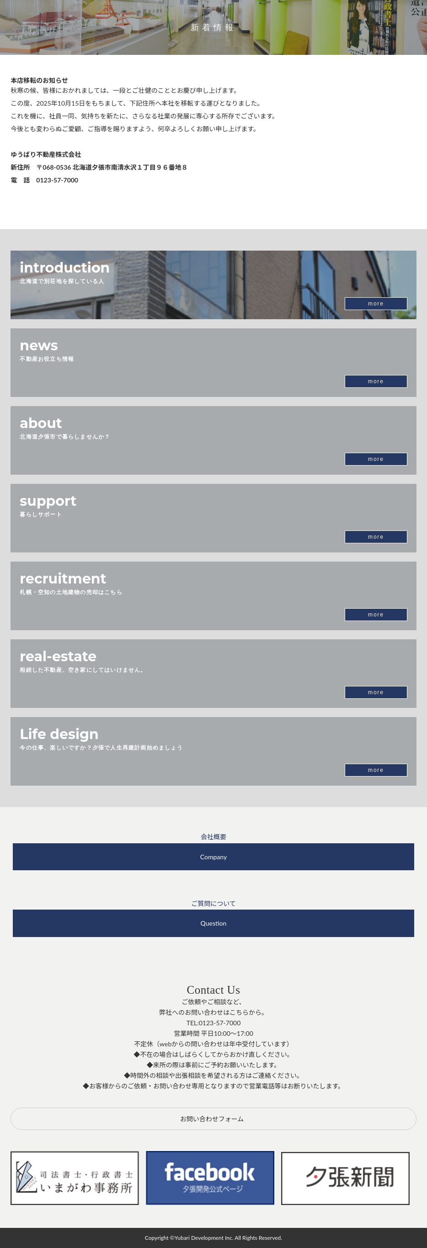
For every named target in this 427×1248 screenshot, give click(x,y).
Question (214, 923)
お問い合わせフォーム (212, 1119)
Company (213, 857)
